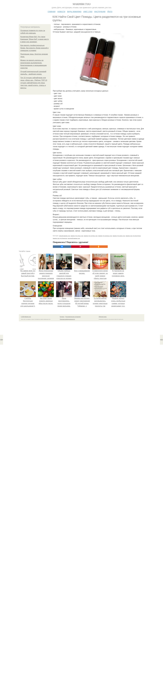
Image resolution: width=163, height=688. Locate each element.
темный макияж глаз (64, 235)
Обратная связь (103, 316)
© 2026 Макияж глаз (26, 316)
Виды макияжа (74, 11)
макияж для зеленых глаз (105, 235)
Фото (109, 11)
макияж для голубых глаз (91, 235)
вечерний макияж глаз (74, 238)
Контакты (62, 316)
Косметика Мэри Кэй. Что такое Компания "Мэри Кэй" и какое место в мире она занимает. (34, 39)
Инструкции (99, 11)
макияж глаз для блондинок (133, 235)
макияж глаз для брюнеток (60, 238)
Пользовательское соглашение (73, 316)
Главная (51, 11)
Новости (61, 11)
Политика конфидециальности (67, 319)
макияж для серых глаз (77, 235)
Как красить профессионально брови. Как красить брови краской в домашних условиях (34, 48)
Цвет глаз (87, 11)
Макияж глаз (81, 4)
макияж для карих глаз (119, 235)
